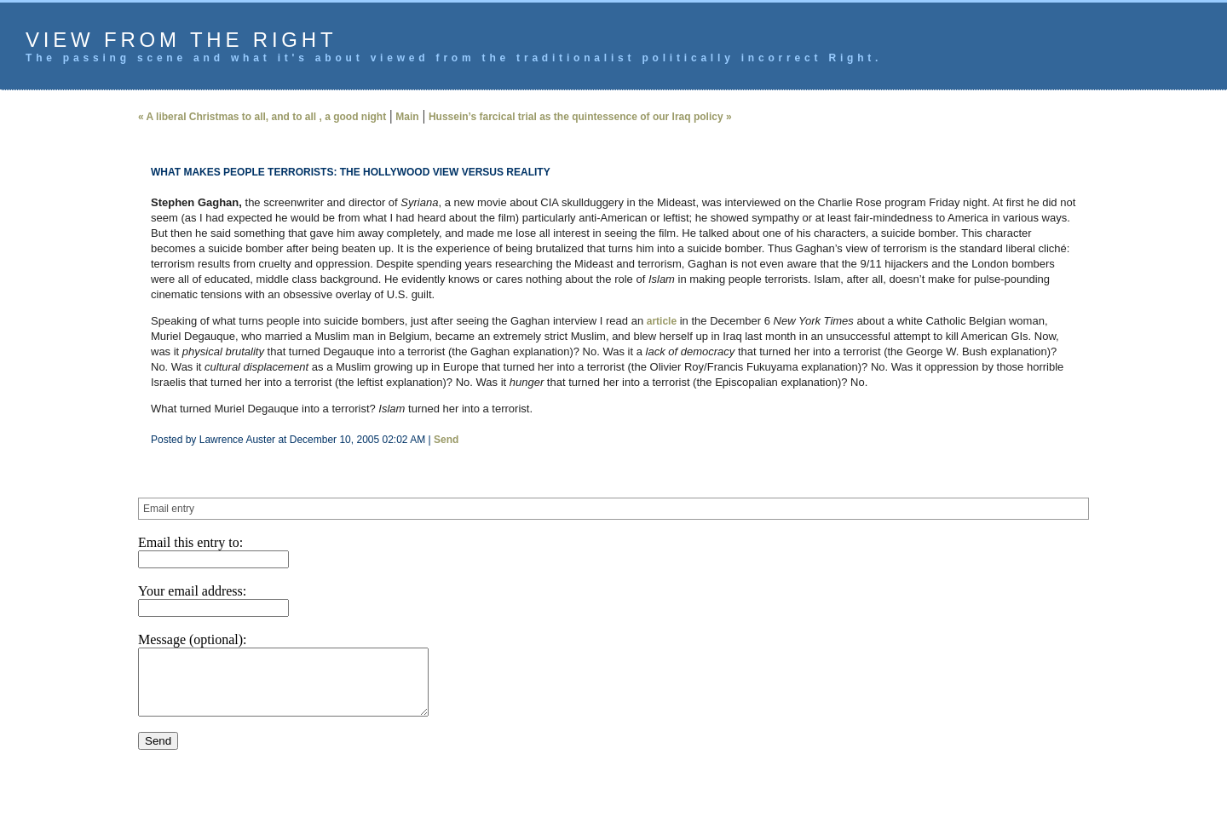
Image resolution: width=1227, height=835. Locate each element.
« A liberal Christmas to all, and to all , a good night (262, 117)
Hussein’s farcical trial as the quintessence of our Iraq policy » (580, 117)
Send (446, 440)
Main (406, 117)
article (662, 321)
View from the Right (181, 39)
